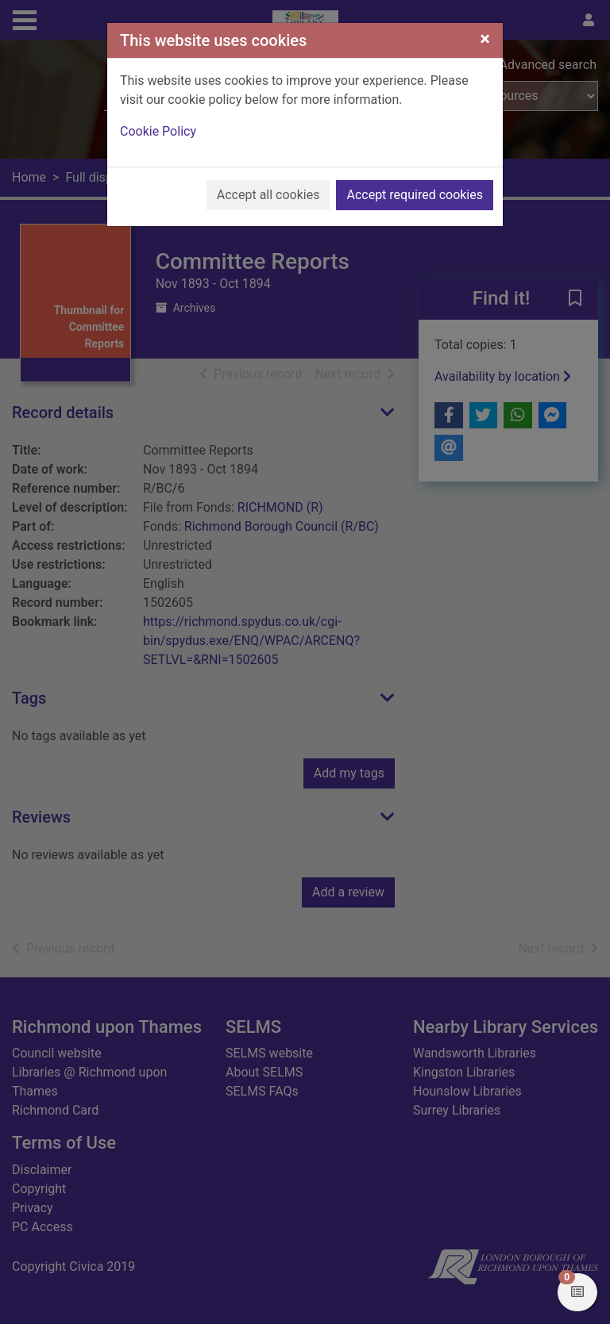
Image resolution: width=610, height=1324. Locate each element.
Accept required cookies (414, 194)
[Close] (485, 39)
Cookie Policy (158, 131)
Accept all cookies (268, 194)
